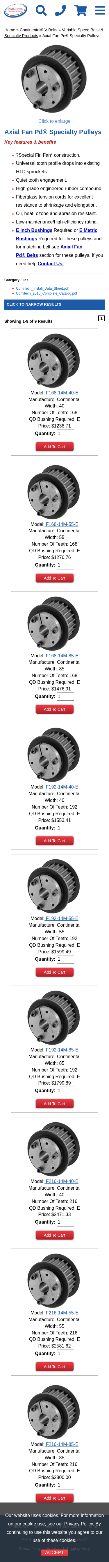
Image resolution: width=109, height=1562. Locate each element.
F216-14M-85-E (61, 1444)
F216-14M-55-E (61, 1312)
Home (9, 30)
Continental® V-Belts (38, 30)
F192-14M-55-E (61, 918)
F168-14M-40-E (61, 392)
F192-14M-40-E (61, 786)
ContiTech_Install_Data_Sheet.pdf (42, 288)
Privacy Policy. (79, 1523)
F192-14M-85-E (61, 1049)
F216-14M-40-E (61, 1181)
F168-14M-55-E (61, 524)
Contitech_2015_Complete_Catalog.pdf (46, 293)
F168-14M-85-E (61, 655)
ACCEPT (54, 1552)
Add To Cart (54, 446)
